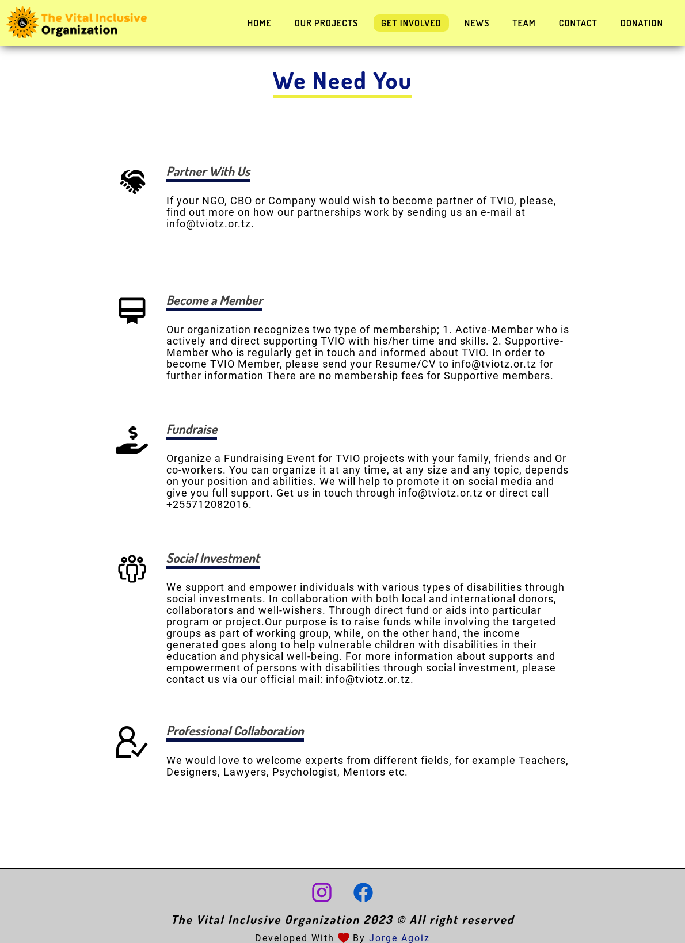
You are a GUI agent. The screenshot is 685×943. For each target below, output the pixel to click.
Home (260, 23)
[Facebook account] (363, 893)
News (477, 23)
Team (523, 23)
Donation (642, 23)
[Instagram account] (321, 893)
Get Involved (411, 23)
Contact (578, 23)
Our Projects (326, 23)
